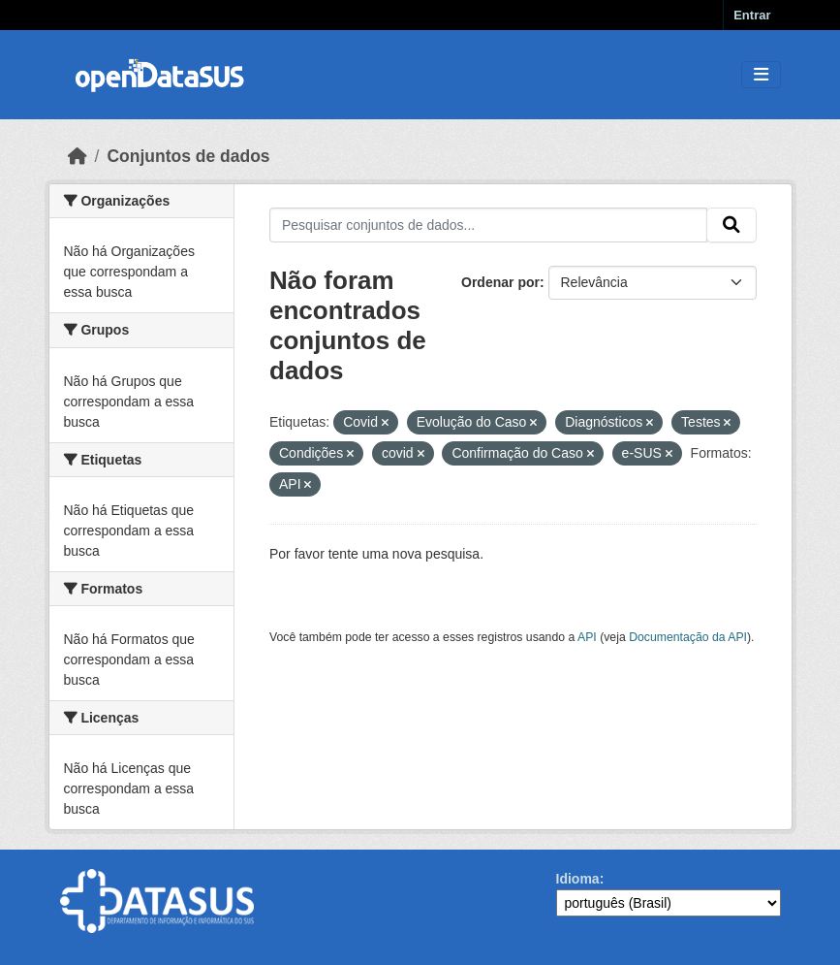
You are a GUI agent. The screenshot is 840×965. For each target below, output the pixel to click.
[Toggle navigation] (761, 75)
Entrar (751, 15)
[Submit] (731, 225)
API (587, 637)
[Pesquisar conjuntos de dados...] (488, 225)
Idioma (578, 878)
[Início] (77, 156)
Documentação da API (688, 637)
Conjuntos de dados (188, 156)
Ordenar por (500, 282)
